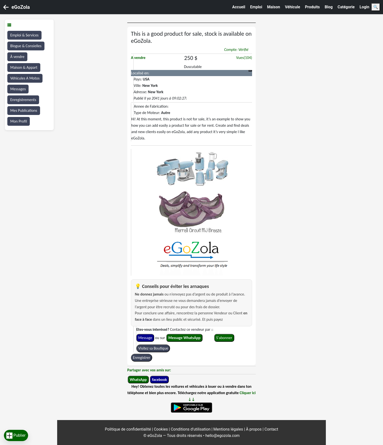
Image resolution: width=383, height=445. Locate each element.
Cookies (161, 429)
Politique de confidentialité (128, 429)
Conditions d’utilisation (191, 429)
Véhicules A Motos (25, 78)
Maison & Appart (23, 67)
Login (364, 7)
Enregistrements (23, 99)
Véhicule (292, 7)
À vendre (17, 56)
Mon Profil (18, 121)
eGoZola (20, 7)
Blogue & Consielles (26, 46)
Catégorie (346, 7)
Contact (271, 429)
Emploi (256, 7)
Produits (312, 7)
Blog (329, 7)
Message (145, 337)
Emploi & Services (24, 35)
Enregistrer (141, 357)
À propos (254, 429)
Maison (273, 7)
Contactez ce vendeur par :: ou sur (174, 333)
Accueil (238, 7)
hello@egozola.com (222, 435)
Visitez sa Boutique (153, 348)
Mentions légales (228, 429)
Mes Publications (23, 110)
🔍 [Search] (375, 7)
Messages (18, 89)
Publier (16, 436)
